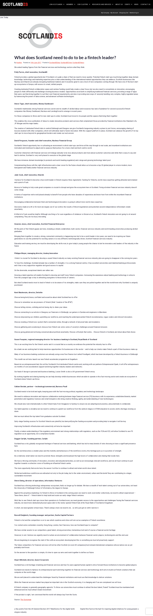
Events (128, 4)
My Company (105, 13)
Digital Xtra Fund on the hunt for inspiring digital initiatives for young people (108, 609)
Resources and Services (102, 4)
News (136, 4)
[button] (56, 4)
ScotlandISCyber (66, 62)
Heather (19, 62)
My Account (114, 13)
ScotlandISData (54, 62)
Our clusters (83, 4)
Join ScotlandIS (56, 4)
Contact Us (145, 4)
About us (119, 4)
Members (70, 4)
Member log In (134, 13)
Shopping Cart (123, 13)
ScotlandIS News (78, 62)
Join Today (4, 17)
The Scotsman (25, 600)
